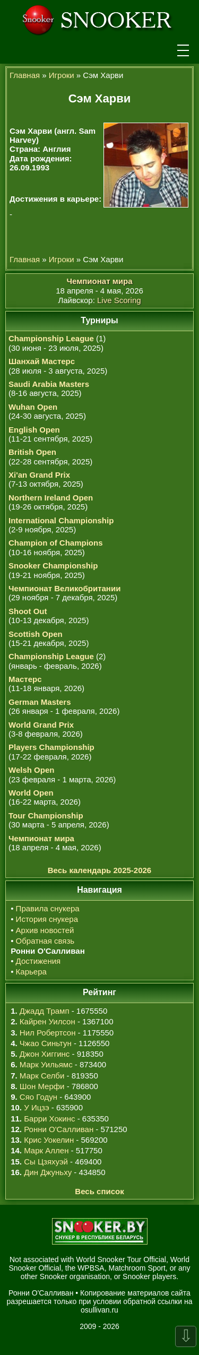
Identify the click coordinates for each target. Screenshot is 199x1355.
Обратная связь (45, 940)
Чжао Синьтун (46, 1043)
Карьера (31, 971)
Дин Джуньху (48, 1172)
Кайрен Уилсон (47, 1021)
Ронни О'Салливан (58, 1129)
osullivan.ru (99, 1310)
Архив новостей (45, 930)
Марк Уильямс (46, 1064)
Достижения (38, 960)
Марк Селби (42, 1075)
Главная (25, 75)
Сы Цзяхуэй (46, 1161)
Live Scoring (119, 300)
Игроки (61, 75)
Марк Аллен (46, 1150)
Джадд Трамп (45, 1010)
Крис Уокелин (49, 1139)
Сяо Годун (38, 1096)
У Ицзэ (36, 1107)
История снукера (47, 919)
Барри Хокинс (49, 1118)
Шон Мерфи (42, 1086)
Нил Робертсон (48, 1032)
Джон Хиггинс (45, 1053)
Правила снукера (48, 908)
